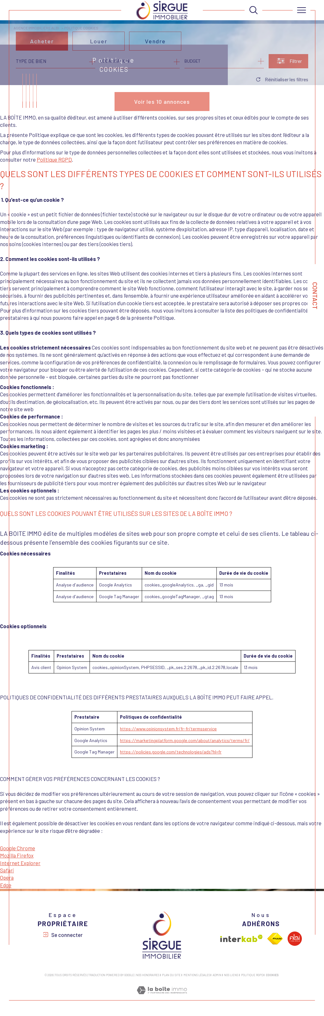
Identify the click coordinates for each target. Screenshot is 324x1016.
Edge (5, 885)
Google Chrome (17, 848)
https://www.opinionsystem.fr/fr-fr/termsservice (168, 728)
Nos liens (231, 975)
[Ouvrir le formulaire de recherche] (288, 64)
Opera (7, 877)
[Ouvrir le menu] (301, 10)
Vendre (155, 44)
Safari (7, 870)
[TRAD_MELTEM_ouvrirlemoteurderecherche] (253, 10)
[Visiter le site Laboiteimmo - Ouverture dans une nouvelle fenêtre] (161, 997)
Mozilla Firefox (17, 855)
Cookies (272, 975)
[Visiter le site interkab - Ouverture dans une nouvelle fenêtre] (241, 938)
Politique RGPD (54, 159)
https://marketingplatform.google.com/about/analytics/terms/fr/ (185, 740)
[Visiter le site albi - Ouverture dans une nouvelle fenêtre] (295, 939)
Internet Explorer (20, 863)
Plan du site (171, 975)
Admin (217, 975)
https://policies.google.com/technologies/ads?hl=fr (170, 751)
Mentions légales (197, 975)
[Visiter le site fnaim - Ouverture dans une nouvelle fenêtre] (275, 938)
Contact (315, 295)
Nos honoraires (147, 975)
